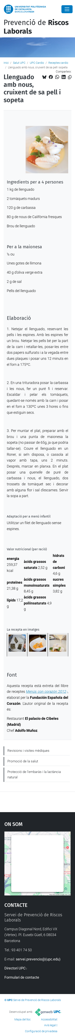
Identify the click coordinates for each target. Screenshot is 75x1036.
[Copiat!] (69, 77)
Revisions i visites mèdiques (28, 751)
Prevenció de (36, 27)
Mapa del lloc (22, 1019)
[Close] (67, 9)
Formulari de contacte (21, 977)
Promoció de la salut (22, 761)
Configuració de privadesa (41, 1031)
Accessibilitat (49, 1019)
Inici (6, 62)
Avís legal (50, 1025)
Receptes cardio (58, 62)
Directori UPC (15, 968)
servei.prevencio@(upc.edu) (38, 959)
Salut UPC (19, 62)
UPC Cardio (37, 62)
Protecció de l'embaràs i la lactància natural (34, 774)
